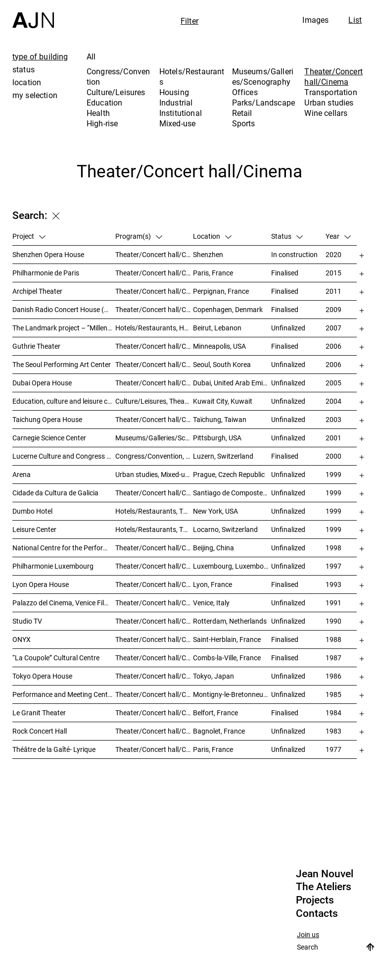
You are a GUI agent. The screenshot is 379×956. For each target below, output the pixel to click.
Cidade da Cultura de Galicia (55, 492)
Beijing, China (213, 547)
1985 (333, 694)
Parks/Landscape (263, 102)
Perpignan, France (221, 291)
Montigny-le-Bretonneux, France (232, 694)
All (91, 56)
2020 (333, 254)
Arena (21, 474)
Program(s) (138, 236)
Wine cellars (325, 112)
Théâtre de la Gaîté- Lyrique (53, 749)
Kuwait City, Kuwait (222, 401)
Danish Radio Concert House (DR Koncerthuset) (63, 309)
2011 (333, 291)
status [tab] (23, 69)
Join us (308, 935)
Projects (315, 900)
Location (212, 236)
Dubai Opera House (42, 382)
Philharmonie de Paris (45, 272)
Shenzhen (208, 254)
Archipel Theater (37, 291)
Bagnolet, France (219, 731)
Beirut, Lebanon (217, 327)
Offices (245, 92)
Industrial (176, 102)
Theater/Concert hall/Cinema (333, 76)
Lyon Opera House (40, 584)
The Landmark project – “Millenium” (63, 327)
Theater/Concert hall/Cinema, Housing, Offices (154, 621)
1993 (333, 584)
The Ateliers (323, 886)
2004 (333, 401)
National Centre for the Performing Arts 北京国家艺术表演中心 (63, 547)
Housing (174, 92)
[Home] (33, 14)
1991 (333, 602)
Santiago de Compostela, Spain (232, 492)
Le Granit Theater (39, 712)
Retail (242, 112)
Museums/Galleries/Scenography (262, 76)
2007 (333, 327)
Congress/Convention (118, 76)
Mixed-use (177, 123)
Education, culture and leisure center (63, 401)
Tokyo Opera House (42, 676)
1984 (333, 712)
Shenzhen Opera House (48, 254)
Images (315, 19)
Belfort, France (215, 712)
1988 (333, 639)
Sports (243, 123)
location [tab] (26, 82)
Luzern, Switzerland (223, 456)
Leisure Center (34, 529)
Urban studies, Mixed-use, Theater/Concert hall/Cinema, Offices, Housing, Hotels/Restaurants (154, 474)
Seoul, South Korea (222, 364)
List (355, 19)
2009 (333, 309)
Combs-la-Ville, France (227, 657)
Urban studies (328, 102)
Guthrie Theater (36, 346)
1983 (333, 731)
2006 (333, 346)
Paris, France (213, 272)
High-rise (102, 123)
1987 (333, 657)
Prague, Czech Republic (229, 474)
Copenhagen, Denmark (228, 309)
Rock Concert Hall (39, 731)
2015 (333, 272)
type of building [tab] (40, 56)
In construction (294, 254)
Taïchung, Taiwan (219, 419)
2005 (333, 382)
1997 (333, 566)
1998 (333, 547)
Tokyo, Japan (213, 676)
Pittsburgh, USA (217, 437)
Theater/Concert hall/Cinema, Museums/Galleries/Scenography (154, 382)
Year (338, 236)
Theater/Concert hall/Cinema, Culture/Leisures (154, 547)
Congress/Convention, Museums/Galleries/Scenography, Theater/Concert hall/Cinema (154, 456)
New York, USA (215, 511)
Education (104, 102)
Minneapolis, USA (219, 346)
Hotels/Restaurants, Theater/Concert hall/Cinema (154, 511)
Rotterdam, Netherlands (230, 621)
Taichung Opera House (47, 419)
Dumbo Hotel (32, 511)
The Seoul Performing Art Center (61, 364)
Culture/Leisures (116, 92)
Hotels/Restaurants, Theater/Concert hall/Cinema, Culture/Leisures (154, 529)
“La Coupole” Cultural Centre (55, 657)
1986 (333, 676)
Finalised (284, 272)
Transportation (330, 92)
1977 (333, 749)
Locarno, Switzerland (225, 529)
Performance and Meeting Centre (63, 694)
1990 (333, 621)
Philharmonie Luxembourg (53, 566)
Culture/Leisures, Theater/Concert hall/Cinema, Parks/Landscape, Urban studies (154, 401)
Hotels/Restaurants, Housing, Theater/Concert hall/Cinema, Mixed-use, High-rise (154, 327)
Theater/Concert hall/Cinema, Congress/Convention (154, 694)
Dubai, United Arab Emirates (232, 382)
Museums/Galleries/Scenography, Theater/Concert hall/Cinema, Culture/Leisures (154, 437)
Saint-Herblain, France (227, 639)
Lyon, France (212, 584)
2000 (333, 456)
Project (29, 236)
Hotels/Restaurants (192, 76)
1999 (333, 474)
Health (98, 112)
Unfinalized (288, 327)
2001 (333, 437)
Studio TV (27, 621)
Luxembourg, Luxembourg (232, 566)
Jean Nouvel (324, 873)
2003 (333, 419)
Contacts (317, 913)
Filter (189, 20)
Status (287, 236)
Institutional (180, 112)
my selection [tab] (34, 95)
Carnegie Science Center (49, 437)
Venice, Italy (211, 602)
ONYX (21, 639)
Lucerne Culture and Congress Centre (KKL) (63, 456)
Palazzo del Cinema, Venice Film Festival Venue (63, 602)
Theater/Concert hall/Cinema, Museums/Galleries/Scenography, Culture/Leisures (154, 492)
